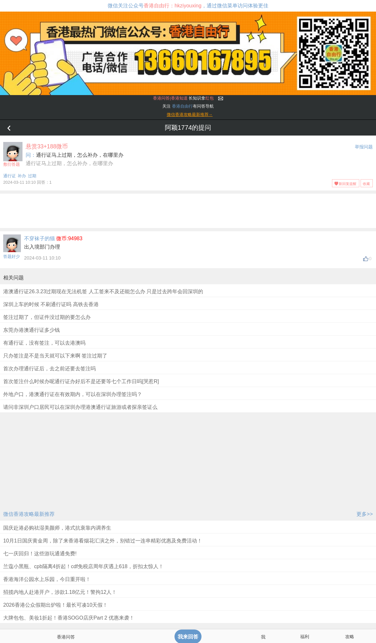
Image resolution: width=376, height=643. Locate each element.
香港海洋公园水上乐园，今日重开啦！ (47, 579)
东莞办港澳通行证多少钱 (31, 330)
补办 (22, 175)
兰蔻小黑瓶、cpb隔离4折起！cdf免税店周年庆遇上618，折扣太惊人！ (83, 566)
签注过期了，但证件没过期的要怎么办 (47, 317)
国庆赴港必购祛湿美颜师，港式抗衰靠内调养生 (57, 528)
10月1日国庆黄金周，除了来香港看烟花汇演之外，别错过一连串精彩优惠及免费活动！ (102, 540)
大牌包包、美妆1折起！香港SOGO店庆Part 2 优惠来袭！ (68, 618)
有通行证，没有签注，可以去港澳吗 (44, 343)
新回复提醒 (347, 184)
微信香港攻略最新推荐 (29, 514)
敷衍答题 (12, 154)
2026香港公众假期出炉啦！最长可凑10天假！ (55, 605)
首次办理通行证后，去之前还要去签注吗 (49, 368)
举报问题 (364, 146)
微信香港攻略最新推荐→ (190, 114)
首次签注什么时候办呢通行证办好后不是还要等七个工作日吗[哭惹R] (81, 381)
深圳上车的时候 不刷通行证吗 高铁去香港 (51, 304)
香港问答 (66, 636)
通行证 (9, 175)
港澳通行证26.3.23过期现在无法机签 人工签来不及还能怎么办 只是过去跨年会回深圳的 (103, 291)
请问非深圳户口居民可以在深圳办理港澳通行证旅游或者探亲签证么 (80, 407)
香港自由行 (182, 106)
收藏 (366, 184)
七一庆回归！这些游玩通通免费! (39, 553)
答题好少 (11, 256)
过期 (32, 175)
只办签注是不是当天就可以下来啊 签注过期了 (55, 355)
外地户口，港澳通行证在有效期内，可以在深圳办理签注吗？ (72, 394)
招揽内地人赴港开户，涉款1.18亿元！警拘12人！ (60, 592)
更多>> (364, 514)
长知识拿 (183, 98)
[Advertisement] (188, 209)
